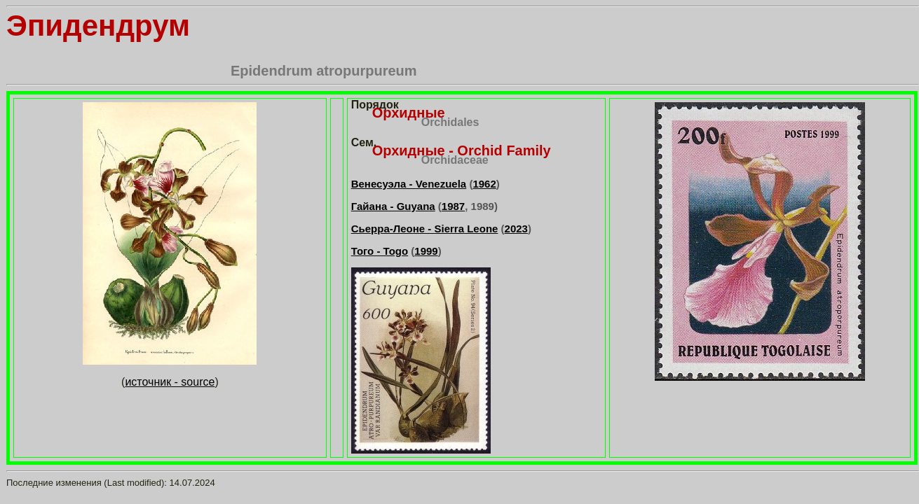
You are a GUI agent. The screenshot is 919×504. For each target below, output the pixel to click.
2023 (516, 228)
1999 (425, 251)
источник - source (170, 382)
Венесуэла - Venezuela (409, 184)
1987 (453, 206)
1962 (484, 184)
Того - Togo (379, 251)
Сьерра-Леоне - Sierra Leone (424, 228)
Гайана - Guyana (393, 206)
